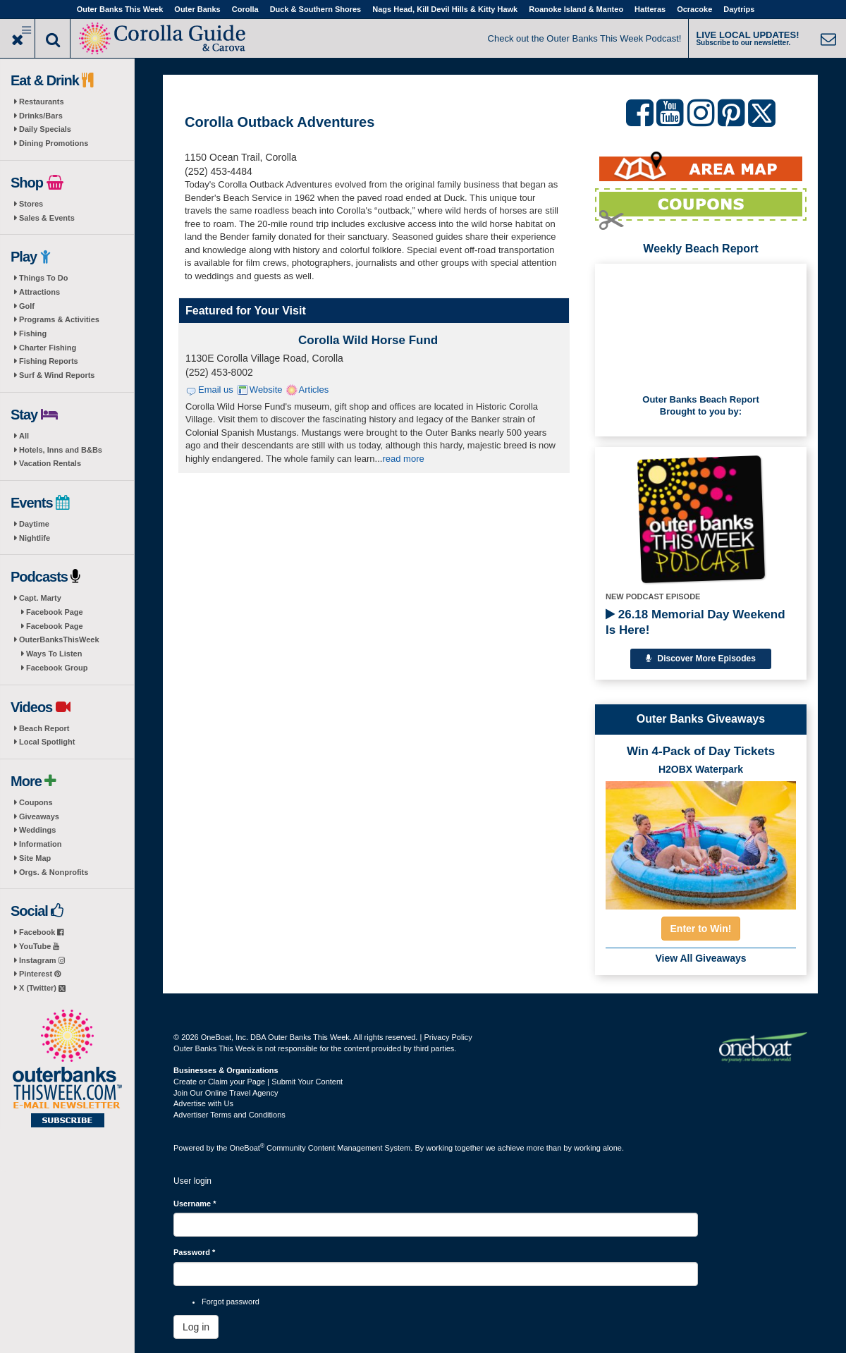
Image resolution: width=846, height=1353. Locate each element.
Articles (314, 389)
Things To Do (43, 278)
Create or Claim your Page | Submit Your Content (258, 1081)
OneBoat (247, 1148)
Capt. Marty (40, 598)
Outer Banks (197, 9)
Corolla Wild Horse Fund (368, 340)
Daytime (34, 524)
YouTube (39, 946)
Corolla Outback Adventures (279, 122)
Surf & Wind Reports (56, 375)
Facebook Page (54, 612)
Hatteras (650, 9)
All (24, 435)
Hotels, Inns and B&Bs (60, 450)
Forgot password (230, 1301)
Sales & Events (47, 218)
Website (266, 389)
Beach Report (44, 728)
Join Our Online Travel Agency (225, 1093)
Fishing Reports (48, 361)
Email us (215, 389)
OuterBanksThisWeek (59, 639)
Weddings (37, 830)
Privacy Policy (448, 1037)
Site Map (35, 858)
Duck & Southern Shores (316, 9)
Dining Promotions (53, 143)
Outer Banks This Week (120, 9)
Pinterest (40, 973)
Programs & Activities (59, 319)
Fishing (33, 333)
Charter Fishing (47, 347)
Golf (27, 306)
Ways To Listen (54, 653)
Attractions (39, 292)
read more (403, 458)
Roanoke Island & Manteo (576, 9)
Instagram (42, 960)
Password (194, 1252)
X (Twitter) (42, 988)
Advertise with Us (203, 1103)
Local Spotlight (47, 741)
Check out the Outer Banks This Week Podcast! (585, 38)
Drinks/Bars (41, 115)
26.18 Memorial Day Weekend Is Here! (695, 622)
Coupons (36, 802)
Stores (31, 204)
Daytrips (738, 9)
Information (40, 844)
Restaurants (41, 101)
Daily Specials (45, 129)
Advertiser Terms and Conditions (229, 1114)
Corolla (245, 9)
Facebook (41, 932)
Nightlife (34, 538)
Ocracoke (694, 9)
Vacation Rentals (50, 463)
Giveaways (39, 816)
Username (194, 1203)
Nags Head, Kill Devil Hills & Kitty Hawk (444, 9)
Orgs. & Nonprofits (53, 872)
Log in (196, 1327)
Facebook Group (56, 667)
